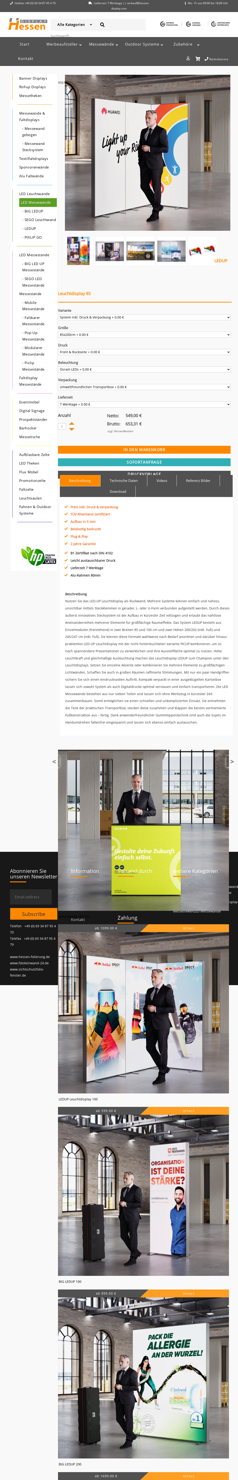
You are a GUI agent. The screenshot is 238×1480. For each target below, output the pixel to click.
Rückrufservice (216, 58)
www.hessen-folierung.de (30, 957)
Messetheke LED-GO (74, 916)
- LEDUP (29, 228)
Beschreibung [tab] (80, 480)
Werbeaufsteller (62, 44)
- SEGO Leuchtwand (39, 220)
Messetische (29, 437)
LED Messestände (34, 255)
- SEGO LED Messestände (33, 282)
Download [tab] (118, 491)
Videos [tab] (162, 480)
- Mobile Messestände (33, 305)
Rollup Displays (32, 87)
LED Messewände (36, 202)
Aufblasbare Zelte (34, 455)
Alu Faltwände (31, 176)
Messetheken (30, 96)
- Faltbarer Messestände (33, 320)
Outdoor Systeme (142, 44)
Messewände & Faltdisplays (32, 116)
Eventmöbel (29, 402)
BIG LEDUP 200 (70, 1464)
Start (24, 44)
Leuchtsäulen (30, 498)
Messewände (101, 44)
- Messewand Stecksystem (33, 146)
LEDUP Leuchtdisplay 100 (78, 1099)
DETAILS (188, 928)
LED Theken (29, 463)
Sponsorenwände (34, 167)
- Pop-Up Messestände (33, 336)
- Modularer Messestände (33, 351)
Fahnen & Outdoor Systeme (35, 510)
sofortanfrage (144, 462)
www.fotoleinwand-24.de (29, 963)
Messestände (30, 294)
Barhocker (28, 428)
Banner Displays (33, 78)
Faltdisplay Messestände (30, 381)
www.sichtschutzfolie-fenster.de (27, 972)
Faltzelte (26, 489)
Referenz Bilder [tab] (198, 480)
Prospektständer (33, 419)
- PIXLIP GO (32, 237)
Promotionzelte (32, 480)
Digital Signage (32, 411)
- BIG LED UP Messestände (33, 267)
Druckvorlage (144, 474)
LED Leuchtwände (34, 194)
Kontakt (25, 58)
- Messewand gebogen (33, 131)
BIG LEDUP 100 (70, 1281)
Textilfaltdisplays (33, 158)
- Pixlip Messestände (33, 366)
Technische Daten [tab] (124, 480)
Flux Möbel (29, 472)
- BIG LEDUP (32, 211)
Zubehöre (183, 44)
